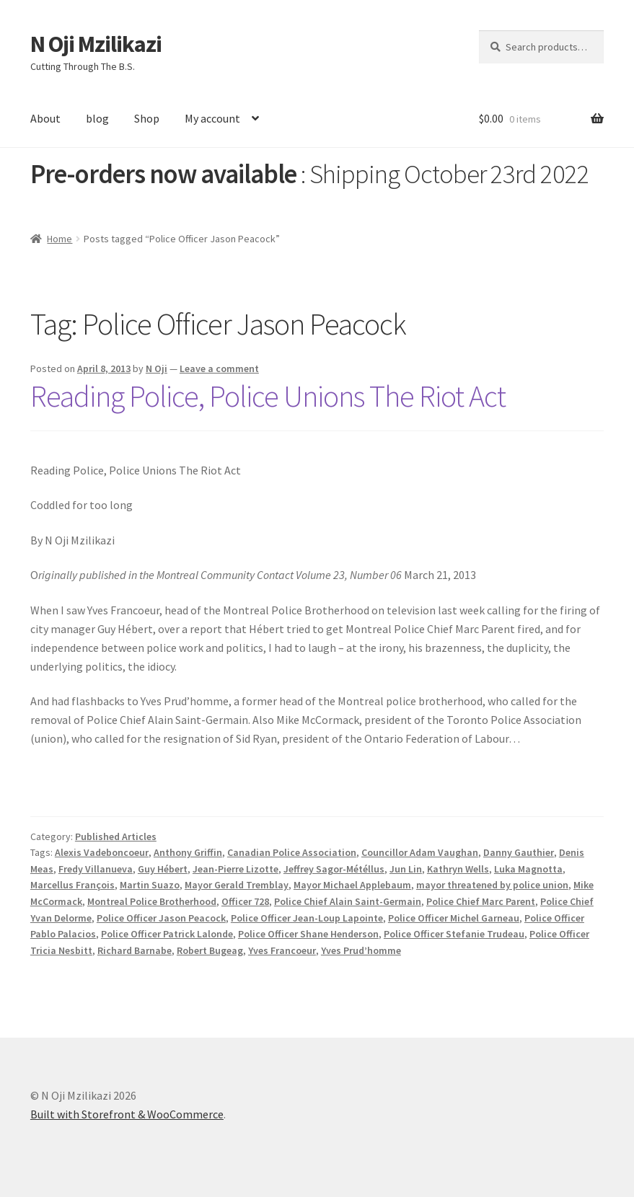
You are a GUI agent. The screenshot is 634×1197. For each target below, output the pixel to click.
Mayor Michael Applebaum (352, 884)
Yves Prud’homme (361, 950)
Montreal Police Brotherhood (151, 901)
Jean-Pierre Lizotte (235, 868)
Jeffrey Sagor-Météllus (333, 868)
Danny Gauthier (518, 852)
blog (97, 118)
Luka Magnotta (528, 868)
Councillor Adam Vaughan (419, 852)
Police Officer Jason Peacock (161, 917)
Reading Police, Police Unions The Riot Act (268, 396)
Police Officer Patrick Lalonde (167, 933)
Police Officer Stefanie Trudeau (454, 933)
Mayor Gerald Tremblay (237, 884)
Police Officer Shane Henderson (308, 933)
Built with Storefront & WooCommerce (127, 1114)
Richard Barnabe (134, 950)
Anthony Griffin (188, 852)
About (45, 118)
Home (59, 238)
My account (212, 118)
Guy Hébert (163, 868)
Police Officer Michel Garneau (453, 917)
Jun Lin (405, 868)
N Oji (156, 368)
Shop (146, 118)
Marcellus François (72, 884)
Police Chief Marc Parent (480, 901)
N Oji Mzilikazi (96, 44)
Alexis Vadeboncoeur (102, 852)
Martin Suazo (150, 884)
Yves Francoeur (282, 950)
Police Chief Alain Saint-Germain (347, 901)
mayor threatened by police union (492, 884)
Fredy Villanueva (95, 868)
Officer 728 (245, 901)
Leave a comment (219, 368)
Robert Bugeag (210, 950)
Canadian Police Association (291, 852)
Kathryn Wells (458, 868)
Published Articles (116, 836)
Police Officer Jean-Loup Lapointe (307, 917)
